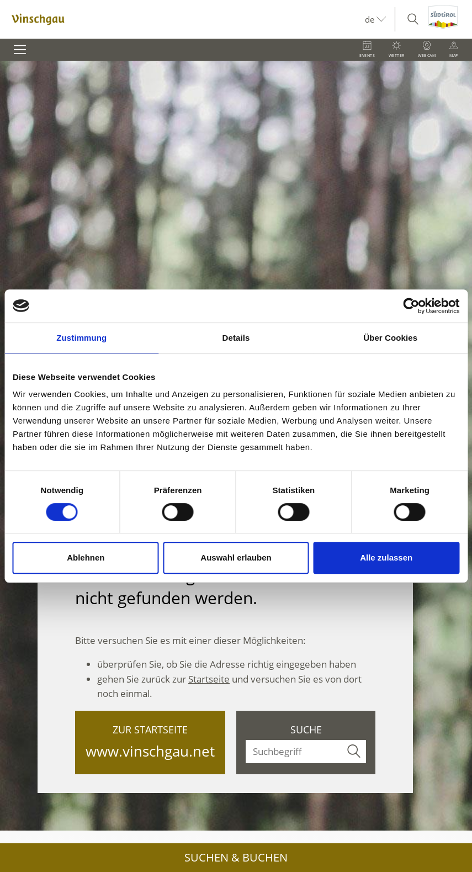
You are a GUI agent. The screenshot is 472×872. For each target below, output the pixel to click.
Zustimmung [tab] (81, 337)
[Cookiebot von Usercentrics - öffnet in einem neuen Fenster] (411, 306)
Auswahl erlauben (235, 557)
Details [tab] (236, 337)
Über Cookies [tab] (390, 337)
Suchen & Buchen (236, 857)
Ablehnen (85, 557)
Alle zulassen (386, 557)
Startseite (209, 679)
